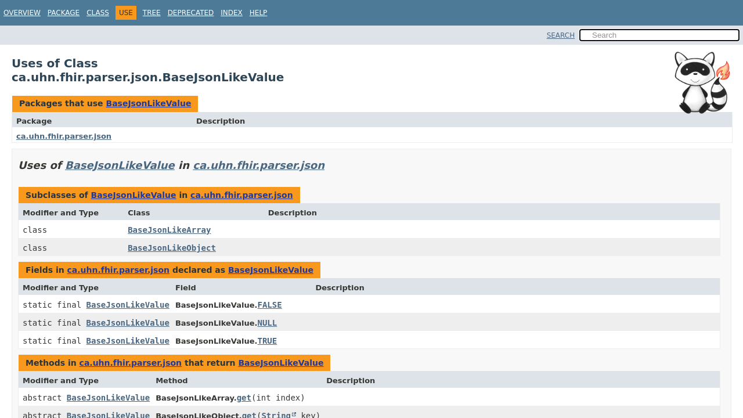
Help (259, 13)
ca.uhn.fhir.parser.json (63, 136)
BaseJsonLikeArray (169, 230)
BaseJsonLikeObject (172, 248)
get (244, 397)
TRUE (267, 340)
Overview (22, 13)
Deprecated (191, 13)
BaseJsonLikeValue (148, 103)
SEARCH (561, 35)
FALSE (269, 304)
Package (64, 13)
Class (97, 13)
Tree (152, 13)
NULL (267, 322)
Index (232, 13)
